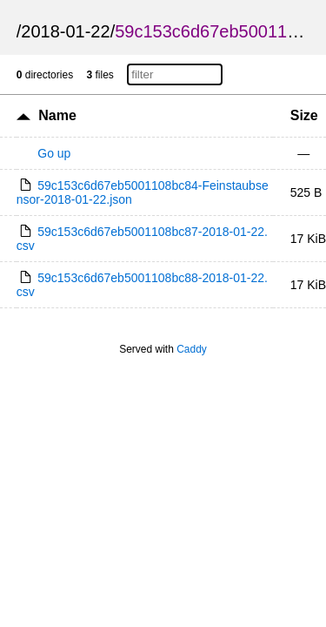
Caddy (191, 349)
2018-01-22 (65, 31)
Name (57, 115)
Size (304, 115)
